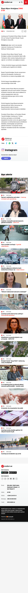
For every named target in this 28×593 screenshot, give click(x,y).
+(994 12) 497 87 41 (11, 495)
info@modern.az (11, 502)
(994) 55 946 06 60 (11, 499)
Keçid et (6, 158)
